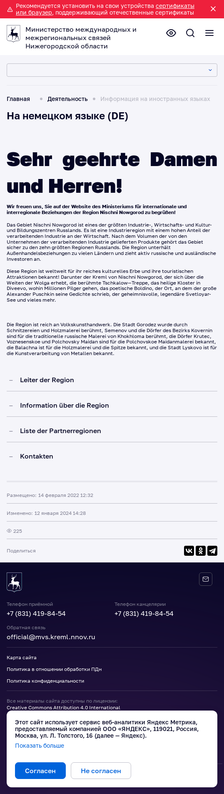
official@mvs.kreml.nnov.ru (51, 637)
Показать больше (39, 745)
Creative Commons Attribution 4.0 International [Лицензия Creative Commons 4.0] (63, 707)
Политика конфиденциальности (45, 681)
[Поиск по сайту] (190, 33)
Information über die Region (64, 405)
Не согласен (101, 770)
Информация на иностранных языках (155, 99)
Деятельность (67, 99)
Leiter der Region (47, 380)
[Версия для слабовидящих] (171, 33)
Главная (18, 99)
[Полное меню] (209, 33)
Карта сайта (22, 657)
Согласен (40, 770)
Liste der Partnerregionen (60, 430)
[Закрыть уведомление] (213, 9)
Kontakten (36, 456)
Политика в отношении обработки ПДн (54, 669)
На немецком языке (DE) (67, 115)
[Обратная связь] (205, 579)
